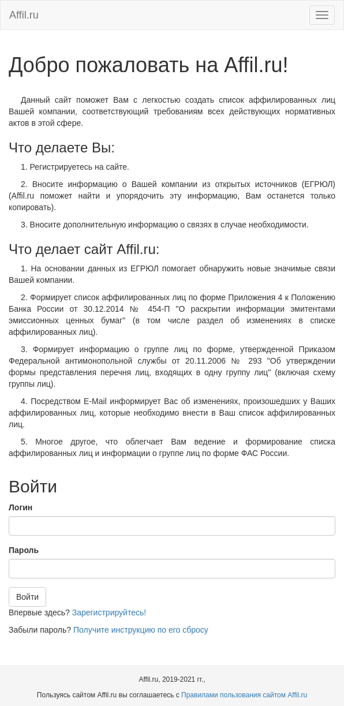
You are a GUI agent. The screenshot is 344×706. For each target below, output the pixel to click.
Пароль (24, 550)
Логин (20, 507)
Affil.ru (24, 15)
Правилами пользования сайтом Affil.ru (244, 695)
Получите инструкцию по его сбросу (140, 629)
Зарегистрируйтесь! (109, 612)
